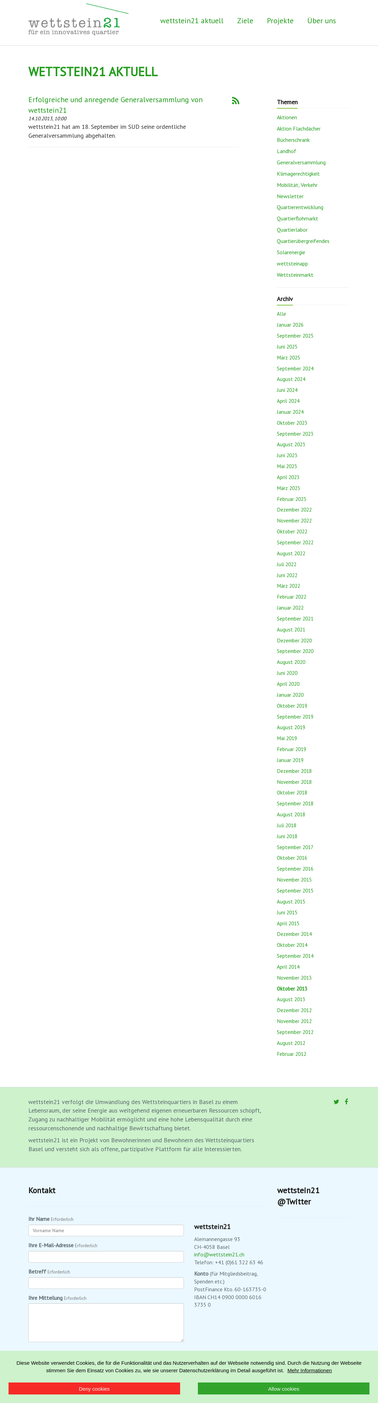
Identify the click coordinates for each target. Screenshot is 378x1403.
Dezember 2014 (294, 933)
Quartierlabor (292, 229)
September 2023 (295, 433)
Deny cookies (94, 1389)
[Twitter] (336, 1102)
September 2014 (295, 955)
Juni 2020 (287, 672)
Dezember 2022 (294, 509)
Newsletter (290, 196)
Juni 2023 (287, 455)
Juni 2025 (287, 346)
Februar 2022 (291, 596)
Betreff (37, 1271)
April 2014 (288, 966)
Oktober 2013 (292, 988)
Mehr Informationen (309, 1370)
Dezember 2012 (294, 1010)
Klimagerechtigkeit (298, 173)
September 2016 (295, 868)
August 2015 (291, 901)
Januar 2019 (290, 760)
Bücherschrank (293, 139)
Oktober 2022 (292, 531)
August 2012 (291, 1042)
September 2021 (295, 618)
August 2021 (291, 629)
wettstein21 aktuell (192, 20)
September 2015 (295, 890)
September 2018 (295, 803)
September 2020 (295, 651)
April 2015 (288, 923)
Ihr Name (39, 1218)
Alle (281, 313)
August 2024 (291, 379)
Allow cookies (283, 1389)
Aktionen (287, 117)
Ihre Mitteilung (45, 1297)
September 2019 (295, 716)
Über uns (321, 20)
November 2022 (294, 520)
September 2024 (295, 368)
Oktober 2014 (292, 944)
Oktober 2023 (292, 422)
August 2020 (291, 661)
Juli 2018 (286, 825)
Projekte (280, 20)
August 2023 (291, 444)
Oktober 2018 (292, 792)
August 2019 (291, 727)
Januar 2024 (290, 411)
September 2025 (295, 335)
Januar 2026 (290, 324)
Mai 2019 (287, 738)
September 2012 (295, 1032)
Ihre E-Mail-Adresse (50, 1245)
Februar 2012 (291, 1053)
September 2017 (295, 847)
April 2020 (288, 683)
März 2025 (288, 357)
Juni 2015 (287, 912)
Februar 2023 (291, 498)
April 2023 (288, 477)
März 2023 (288, 488)
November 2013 (294, 977)
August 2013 (291, 999)
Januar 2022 (290, 607)
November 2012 (294, 1021)
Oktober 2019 (292, 705)
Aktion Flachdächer (299, 128)
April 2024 (288, 400)
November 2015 (294, 879)
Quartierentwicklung (300, 207)
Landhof (286, 151)
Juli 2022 (286, 564)
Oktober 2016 (292, 857)
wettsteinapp (292, 263)
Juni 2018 (287, 836)
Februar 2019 (291, 749)
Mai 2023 (287, 466)
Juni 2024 (287, 389)
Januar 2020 (290, 694)
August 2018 (291, 814)
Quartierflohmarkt (297, 218)
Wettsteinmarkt (295, 274)
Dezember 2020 (294, 640)
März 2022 (288, 585)
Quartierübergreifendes (303, 240)
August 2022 (291, 553)
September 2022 (295, 542)
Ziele (245, 20)
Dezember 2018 (294, 770)
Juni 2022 (287, 575)
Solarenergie (291, 252)
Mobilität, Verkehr (297, 184)
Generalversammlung (301, 162)
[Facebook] (346, 1102)
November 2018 (294, 781)
